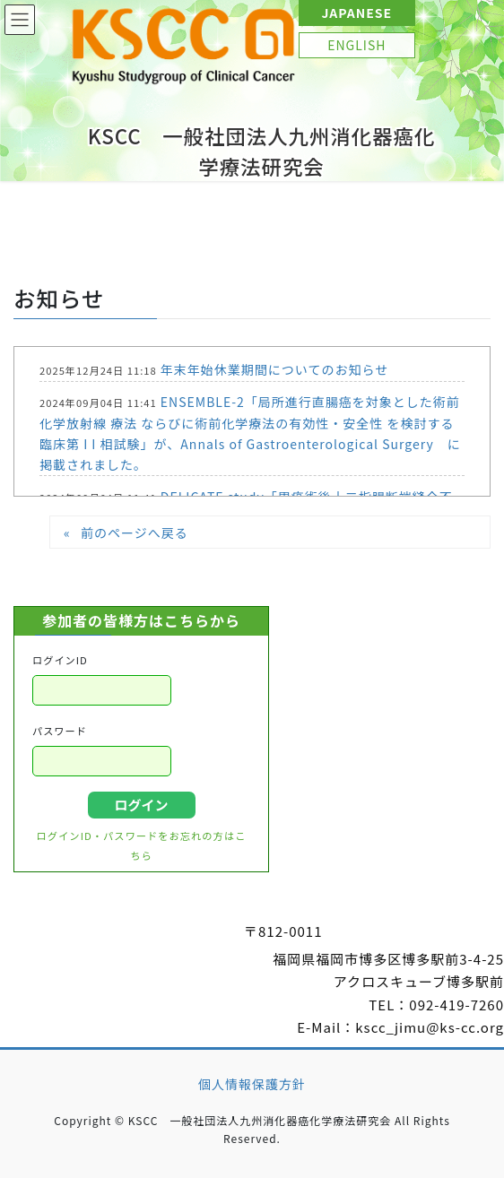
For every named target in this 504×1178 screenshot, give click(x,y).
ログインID (60, 660)
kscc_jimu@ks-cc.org (429, 1027)
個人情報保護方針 (252, 1084)
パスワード (59, 730)
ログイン (141, 804)
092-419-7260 (456, 1004)
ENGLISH (356, 45)
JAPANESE (356, 13)
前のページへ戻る (134, 532)
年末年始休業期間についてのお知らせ (274, 369)
